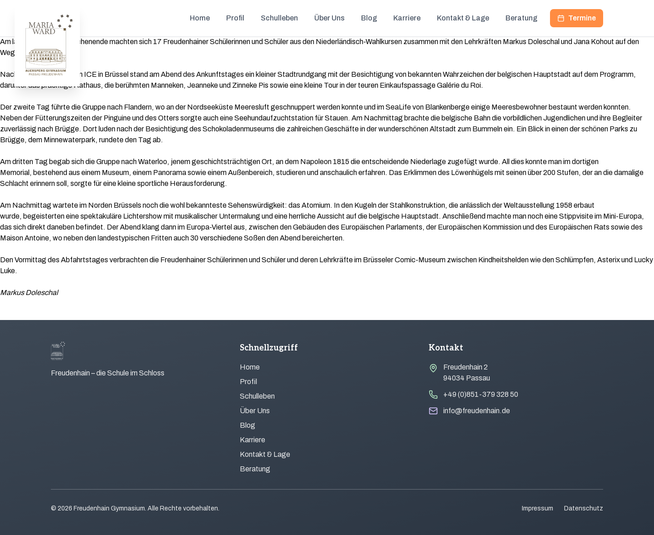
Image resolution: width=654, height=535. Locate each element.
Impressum (537, 508)
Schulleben (279, 18)
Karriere (407, 18)
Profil (235, 18)
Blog (369, 18)
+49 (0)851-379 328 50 (480, 394)
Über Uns (329, 18)
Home (200, 18)
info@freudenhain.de (476, 411)
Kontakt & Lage (463, 18)
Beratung (521, 18)
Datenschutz (583, 508)
